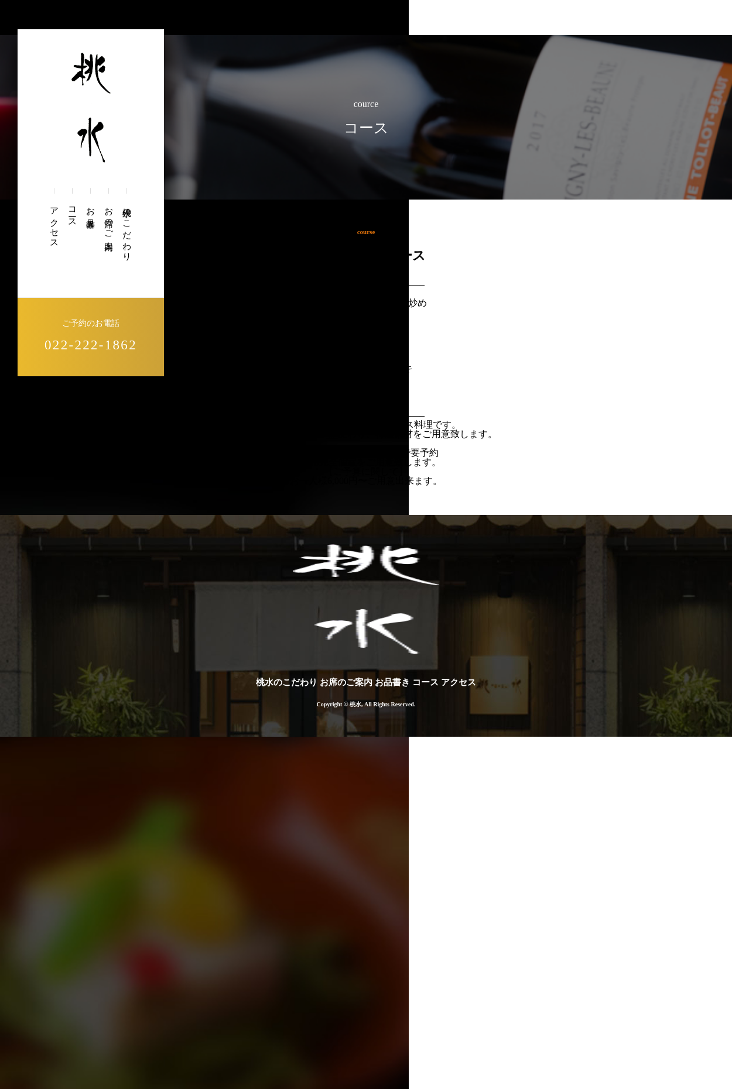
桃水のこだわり (126, 229)
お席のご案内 (108, 218)
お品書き (90, 213)
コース (72, 212)
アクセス (54, 223)
